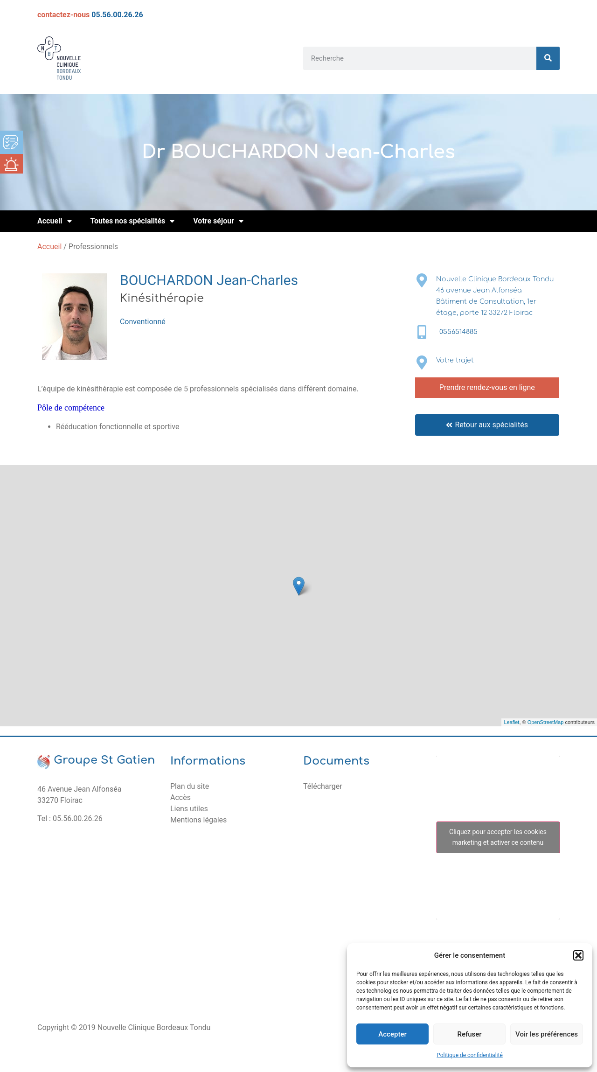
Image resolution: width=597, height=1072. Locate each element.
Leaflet (511, 722)
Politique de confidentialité (470, 1055)
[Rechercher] (548, 58)
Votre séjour (218, 221)
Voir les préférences (546, 1034)
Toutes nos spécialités (132, 221)
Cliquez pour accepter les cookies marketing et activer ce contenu (498, 837)
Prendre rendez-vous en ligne (487, 387)
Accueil (54, 221)
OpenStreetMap (546, 722)
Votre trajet (455, 360)
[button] (578, 955)
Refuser (469, 1034)
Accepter (392, 1034)
